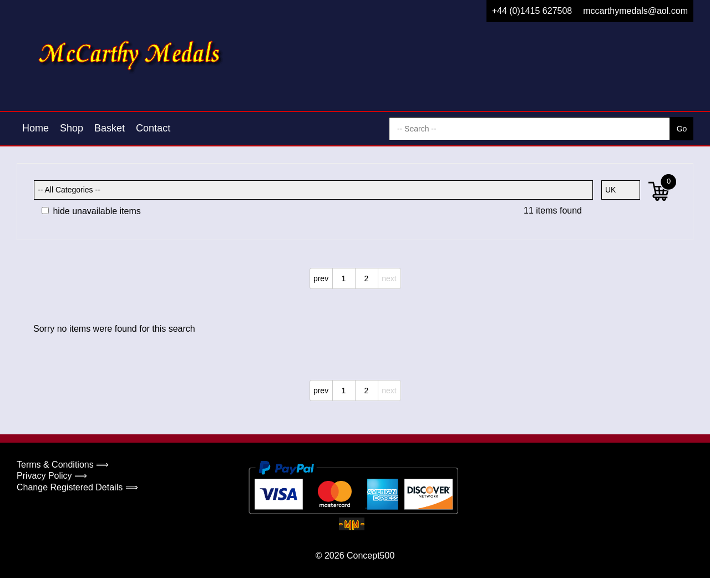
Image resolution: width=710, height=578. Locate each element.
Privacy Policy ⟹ (52, 475)
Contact (153, 128)
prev (320, 278)
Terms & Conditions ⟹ (63, 464)
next (389, 278)
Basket (109, 128)
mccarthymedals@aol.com (635, 11)
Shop (71, 128)
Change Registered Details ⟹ (77, 487)
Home (35, 128)
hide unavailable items (91, 211)
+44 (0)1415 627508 (532, 11)
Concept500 (370, 555)
